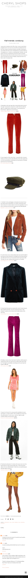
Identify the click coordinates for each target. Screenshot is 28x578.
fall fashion (21, 522)
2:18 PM (4, 564)
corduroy (6, 522)
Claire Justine (5, 553)
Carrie (3, 543)
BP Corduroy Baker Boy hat (6, 163)
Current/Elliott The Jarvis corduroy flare (9, 313)
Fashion (2, 523)
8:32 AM (4, 551)
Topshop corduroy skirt (5, 469)
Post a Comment (5, 567)
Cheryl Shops (14, 3)
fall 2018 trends (14, 522)
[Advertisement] (14, 22)
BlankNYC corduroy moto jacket (7, 207)
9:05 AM (4, 540)
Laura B (3, 535)
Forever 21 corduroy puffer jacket (7, 417)
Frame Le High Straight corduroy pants (8, 111)
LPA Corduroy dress (5, 365)
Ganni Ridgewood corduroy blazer (7, 260)
